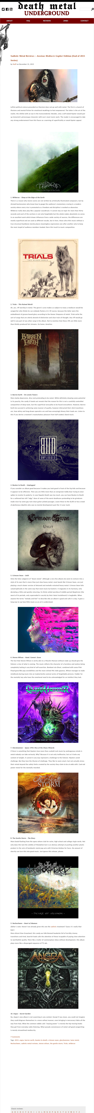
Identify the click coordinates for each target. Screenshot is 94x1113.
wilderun (72, 1043)
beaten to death (41, 1040)
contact (84, 20)
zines (65, 20)
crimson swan (53, 1040)
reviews (47, 20)
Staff (14, 64)
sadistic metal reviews (29, 1043)
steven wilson (44, 1043)
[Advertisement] (49, 39)
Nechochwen (15, 1043)
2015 (17, 1040)
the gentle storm (56, 1043)
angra (22, 1040)
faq (28, 20)
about (9, 20)
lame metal (74, 1040)
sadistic (53, 927)
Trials (66, 1043)
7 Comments (15, 1037)
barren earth (29, 1040)
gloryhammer (65, 1040)
